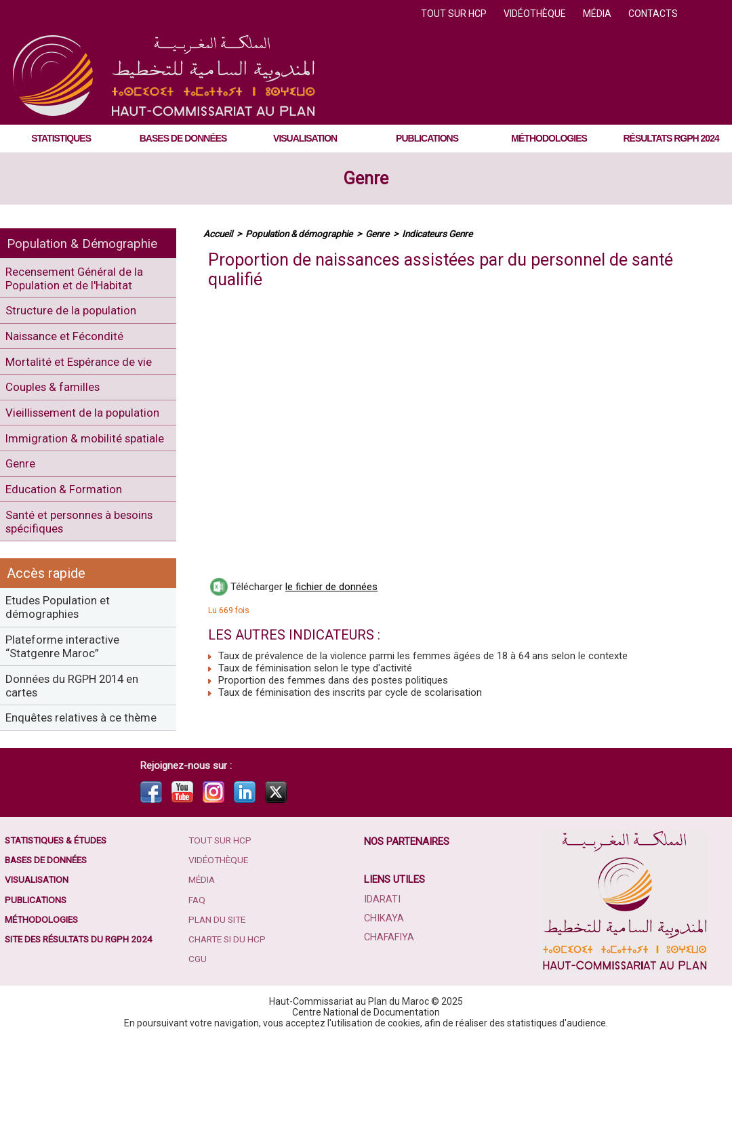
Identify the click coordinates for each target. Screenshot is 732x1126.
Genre (366, 178)
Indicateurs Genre (446, 233)
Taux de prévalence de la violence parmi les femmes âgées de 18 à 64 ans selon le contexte (418, 656)
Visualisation (305, 138)
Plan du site (219, 1008)
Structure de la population (75, 315)
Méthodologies (548, 138)
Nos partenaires (407, 928)
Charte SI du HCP (229, 1029)
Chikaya (384, 1005)
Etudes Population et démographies (62, 668)
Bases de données (183, 138)
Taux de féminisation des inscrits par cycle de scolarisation (345, 692)
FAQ (198, 988)
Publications (427, 138)
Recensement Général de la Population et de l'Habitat (81, 280)
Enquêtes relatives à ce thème (69, 796)
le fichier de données (331, 587)
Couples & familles (57, 401)
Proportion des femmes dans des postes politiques (328, 680)
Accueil (218, 233)
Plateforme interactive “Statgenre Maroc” (67, 710)
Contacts (653, 13)
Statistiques (61, 138)
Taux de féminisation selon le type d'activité (310, 668)
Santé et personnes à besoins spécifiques (87, 578)
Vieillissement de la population (59, 436)
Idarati (382, 986)
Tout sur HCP (455, 13)
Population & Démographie (87, 243)
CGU (198, 1049)
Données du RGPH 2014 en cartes (79, 753)
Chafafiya (389, 1024)
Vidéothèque (536, 13)
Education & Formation (67, 543)
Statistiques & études (60, 927)
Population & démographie (302, 233)
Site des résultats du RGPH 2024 (83, 1029)
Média (598, 13)
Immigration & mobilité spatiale (67, 479)
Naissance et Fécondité (70, 344)
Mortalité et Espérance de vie (85, 372)
